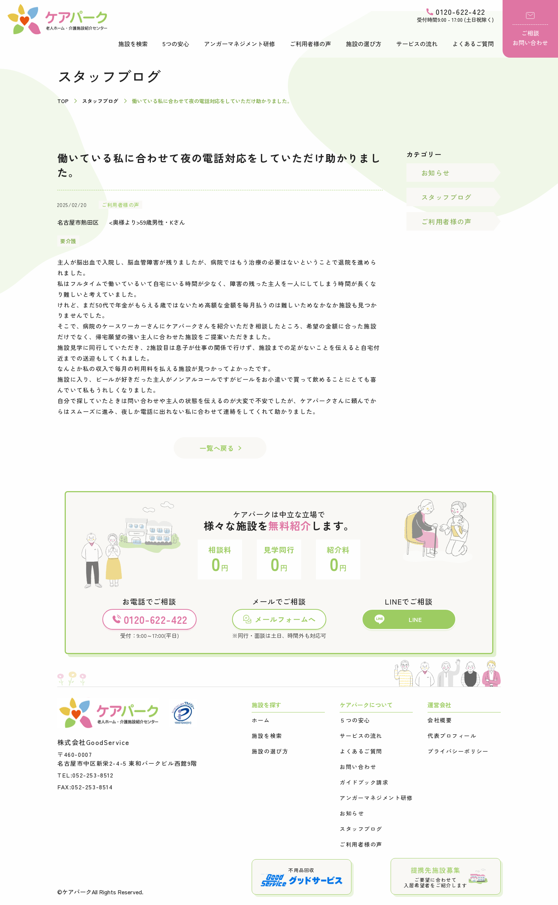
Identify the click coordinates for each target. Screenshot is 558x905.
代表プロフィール (452, 735)
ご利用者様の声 (310, 44)
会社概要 (440, 720)
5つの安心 (176, 44)
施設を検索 (133, 44)
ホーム (261, 720)
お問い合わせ (358, 766)
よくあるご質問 (473, 44)
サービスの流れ (417, 44)
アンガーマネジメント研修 (239, 44)
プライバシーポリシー (458, 751)
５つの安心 (355, 720)
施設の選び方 (363, 44)
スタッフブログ (446, 197)
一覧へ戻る (217, 448)
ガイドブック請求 (364, 782)
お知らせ (435, 172)
